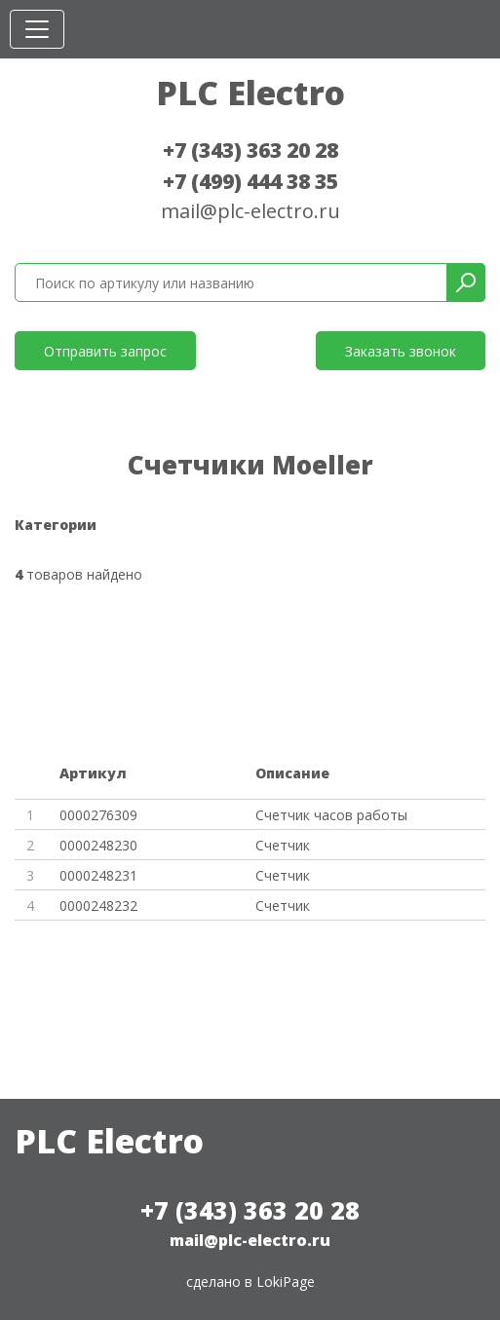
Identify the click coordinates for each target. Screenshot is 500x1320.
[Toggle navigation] (37, 29)
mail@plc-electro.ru (250, 211)
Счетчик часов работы (331, 815)
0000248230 (98, 845)
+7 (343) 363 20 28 (250, 150)
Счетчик (282, 845)
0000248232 (98, 905)
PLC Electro (250, 92)
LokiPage (285, 1281)
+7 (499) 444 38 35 (250, 181)
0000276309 (98, 815)
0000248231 (98, 875)
